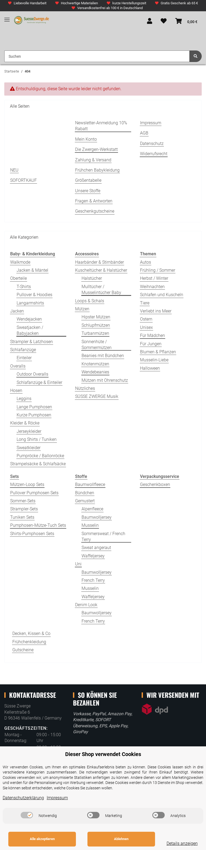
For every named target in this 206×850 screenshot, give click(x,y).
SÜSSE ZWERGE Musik (96, 396)
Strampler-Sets (24, 508)
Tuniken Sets (22, 517)
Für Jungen (150, 343)
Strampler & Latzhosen (31, 341)
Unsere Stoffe (87, 190)
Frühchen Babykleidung (97, 170)
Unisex (146, 327)
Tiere (144, 303)
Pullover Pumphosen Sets (34, 492)
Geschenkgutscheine (94, 211)
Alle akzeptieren (39, 839)
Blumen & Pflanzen (158, 351)
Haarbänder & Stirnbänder (99, 262)
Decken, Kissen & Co (31, 633)
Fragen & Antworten (93, 201)
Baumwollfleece (90, 484)
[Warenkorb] (186, 21)
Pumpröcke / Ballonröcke (40, 455)
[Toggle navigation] (7, 17)
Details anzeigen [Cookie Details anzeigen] (177, 843)
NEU (14, 170)
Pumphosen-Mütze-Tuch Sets (38, 525)
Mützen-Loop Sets (27, 484)
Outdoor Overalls (32, 374)
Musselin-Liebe (154, 359)
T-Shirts (24, 286)
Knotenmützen (95, 363)
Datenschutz (152, 143)
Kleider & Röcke (24, 423)
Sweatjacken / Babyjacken (30, 330)
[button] (149, 21)
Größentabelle (88, 180)
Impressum (150, 122)
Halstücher (92, 278)
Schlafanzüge (23, 349)
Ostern (146, 319)
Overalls (17, 366)
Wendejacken (29, 319)
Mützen (82, 308)
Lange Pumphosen (34, 406)
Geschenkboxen (155, 484)
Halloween (150, 368)
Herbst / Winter (154, 278)
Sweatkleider (29, 447)
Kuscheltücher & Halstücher (101, 270)
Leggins (24, 398)
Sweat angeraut (96, 547)
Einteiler (24, 357)
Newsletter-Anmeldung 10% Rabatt (101, 125)
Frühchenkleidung (29, 641)
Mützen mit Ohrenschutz (105, 380)
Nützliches (85, 388)
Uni (78, 563)
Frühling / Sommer (157, 270)
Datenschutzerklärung (23, 797)
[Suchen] (97, 56)
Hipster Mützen (96, 316)
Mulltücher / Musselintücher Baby (101, 289)
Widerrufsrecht (153, 153)
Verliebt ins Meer (155, 311)
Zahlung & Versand (93, 159)
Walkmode (20, 262)
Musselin (90, 525)
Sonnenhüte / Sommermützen (97, 344)
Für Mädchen (152, 335)
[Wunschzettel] (163, 21)
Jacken (17, 311)
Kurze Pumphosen (34, 414)
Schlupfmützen (96, 325)
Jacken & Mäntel (32, 270)
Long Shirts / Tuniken (37, 439)
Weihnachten (152, 286)
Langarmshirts (30, 303)
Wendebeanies (95, 372)
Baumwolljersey (97, 517)
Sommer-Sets (22, 500)
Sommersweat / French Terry (103, 536)
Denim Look (86, 604)
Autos (145, 262)
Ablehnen (114, 839)
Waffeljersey (93, 555)
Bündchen (84, 492)
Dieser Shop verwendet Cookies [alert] (103, 754)
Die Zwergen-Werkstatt (96, 149)
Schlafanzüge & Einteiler (39, 382)
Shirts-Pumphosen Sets (32, 533)
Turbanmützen (95, 333)
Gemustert (85, 500)
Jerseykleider (29, 431)
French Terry (93, 580)
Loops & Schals (89, 300)
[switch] (27, 815)
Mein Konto (86, 139)
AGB (144, 133)
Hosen (16, 390)
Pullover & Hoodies (34, 294)
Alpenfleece (92, 508)
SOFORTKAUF (23, 180)
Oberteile (18, 278)
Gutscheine (23, 649)
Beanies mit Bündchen (103, 355)
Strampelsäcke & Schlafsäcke (38, 463)
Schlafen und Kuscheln (161, 294)
